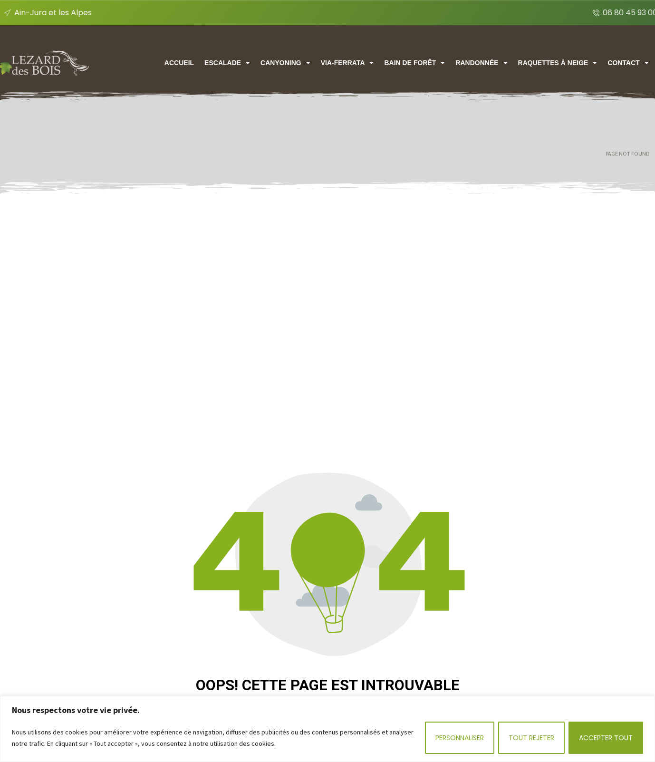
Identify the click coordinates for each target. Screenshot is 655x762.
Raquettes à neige (589, 63)
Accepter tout (606, 738)
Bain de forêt (446, 63)
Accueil (211, 63)
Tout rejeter (531, 738)
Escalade (259, 63)
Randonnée (513, 63)
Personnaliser (459, 738)
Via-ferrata (379, 63)
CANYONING (317, 63)
